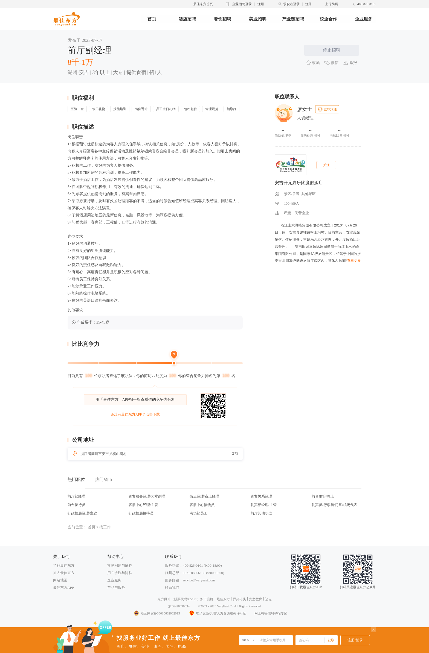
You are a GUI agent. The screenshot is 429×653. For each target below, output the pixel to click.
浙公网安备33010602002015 (157, 613)
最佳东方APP (63, 588)
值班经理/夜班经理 (204, 496)
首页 (151, 19)
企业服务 (363, 19)
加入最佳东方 (63, 573)
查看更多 (354, 260)
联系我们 (172, 588)
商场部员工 (198, 513)
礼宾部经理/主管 (264, 505)
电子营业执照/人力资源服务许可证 (217, 613)
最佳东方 (223, 599)
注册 (260, 4)
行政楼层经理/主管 (82, 513)
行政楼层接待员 (141, 513)
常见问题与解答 (119, 565)
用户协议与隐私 (119, 573)
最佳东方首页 (203, 4)
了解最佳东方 (63, 565)
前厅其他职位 (261, 513)
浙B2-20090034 (179, 606)
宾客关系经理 (261, 496)
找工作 (105, 527)
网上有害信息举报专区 (270, 613)
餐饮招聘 (222, 19)
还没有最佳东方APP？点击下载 (135, 414)
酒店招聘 (187, 19)
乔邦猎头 (239, 599)
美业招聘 (257, 19)
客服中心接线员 (202, 505)
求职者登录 (291, 4)
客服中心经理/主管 (143, 505)
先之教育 (255, 599)
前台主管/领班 (323, 496)
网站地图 (60, 580)
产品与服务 (116, 588)
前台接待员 (76, 505)
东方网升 (164, 599)
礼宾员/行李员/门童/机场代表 (334, 505)
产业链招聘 (293, 19)
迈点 (268, 599)
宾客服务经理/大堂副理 (147, 496)
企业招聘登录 (242, 4)
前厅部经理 (76, 496)
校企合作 (328, 19)
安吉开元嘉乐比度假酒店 (299, 182)
